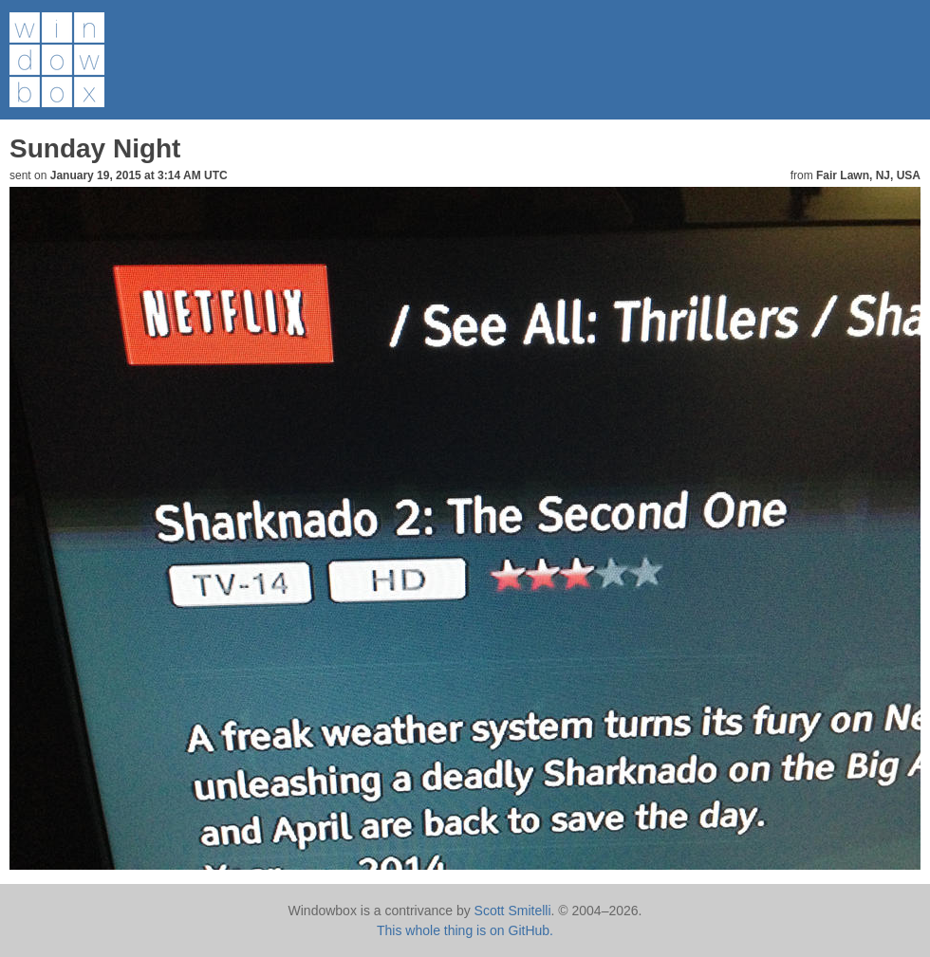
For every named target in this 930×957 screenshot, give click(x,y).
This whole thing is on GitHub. (465, 930)
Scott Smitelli (512, 910)
